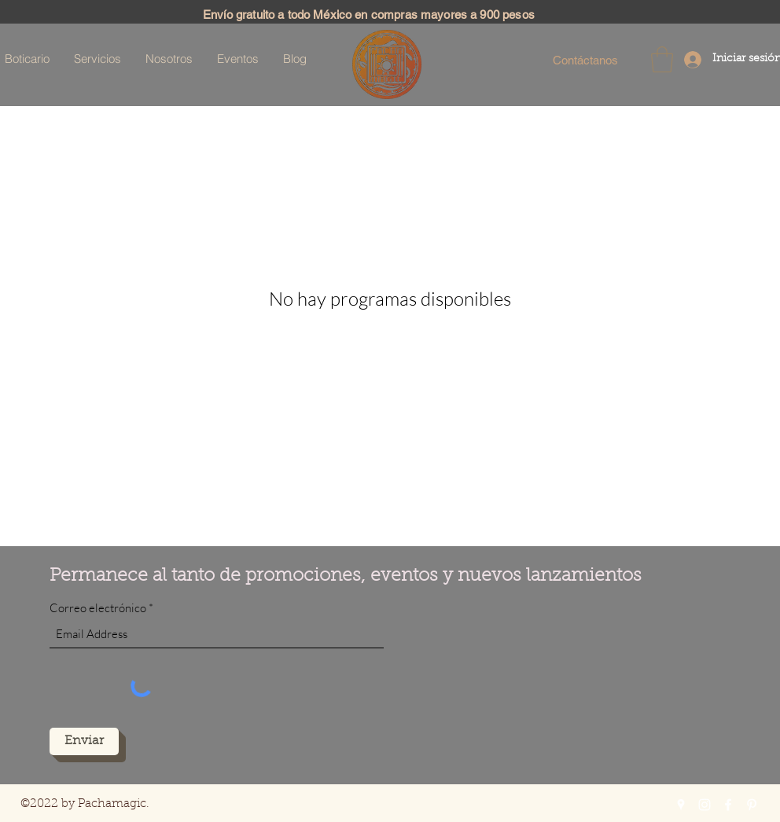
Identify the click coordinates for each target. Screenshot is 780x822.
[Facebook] (728, 805)
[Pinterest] (752, 805)
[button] (662, 59)
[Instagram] (704, 805)
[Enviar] (84, 741)
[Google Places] (681, 805)
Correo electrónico (98, 608)
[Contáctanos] (585, 59)
